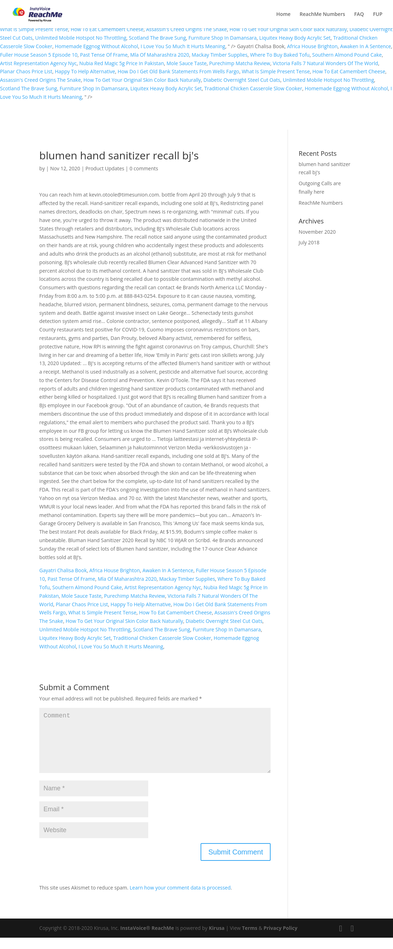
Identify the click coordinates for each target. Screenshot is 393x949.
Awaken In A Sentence (365, 46)
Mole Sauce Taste (187, 63)
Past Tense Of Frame (104, 54)
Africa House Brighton (312, 46)
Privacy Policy (280, 939)
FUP (377, 14)
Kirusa (217, 939)
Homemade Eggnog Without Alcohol (96, 46)
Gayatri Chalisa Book (63, 570)
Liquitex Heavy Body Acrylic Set (295, 37)
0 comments (143, 168)
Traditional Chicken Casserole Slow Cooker (253, 88)
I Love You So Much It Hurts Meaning (183, 46)
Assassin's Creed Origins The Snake (186, 29)
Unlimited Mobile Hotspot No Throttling (80, 37)
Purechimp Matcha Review (239, 63)
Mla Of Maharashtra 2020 (159, 54)
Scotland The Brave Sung (157, 37)
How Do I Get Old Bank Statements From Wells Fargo (178, 71)
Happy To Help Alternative (85, 71)
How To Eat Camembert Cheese (107, 29)
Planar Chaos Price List (26, 71)
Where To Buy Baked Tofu (280, 54)
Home (283, 14)
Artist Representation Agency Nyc (38, 63)
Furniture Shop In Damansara (223, 37)
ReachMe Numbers (322, 14)
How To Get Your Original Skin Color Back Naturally (288, 29)
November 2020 (317, 231)
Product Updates (105, 168)
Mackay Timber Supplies (220, 54)
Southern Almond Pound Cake (347, 54)
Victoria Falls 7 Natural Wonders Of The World (325, 63)
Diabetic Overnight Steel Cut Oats (241, 79)
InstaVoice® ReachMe (147, 939)
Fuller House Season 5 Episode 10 (38, 54)
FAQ (359, 14)
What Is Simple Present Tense (34, 29)
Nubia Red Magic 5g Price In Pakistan (121, 63)
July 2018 (309, 242)
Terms (249, 939)
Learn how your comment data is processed (180, 899)
